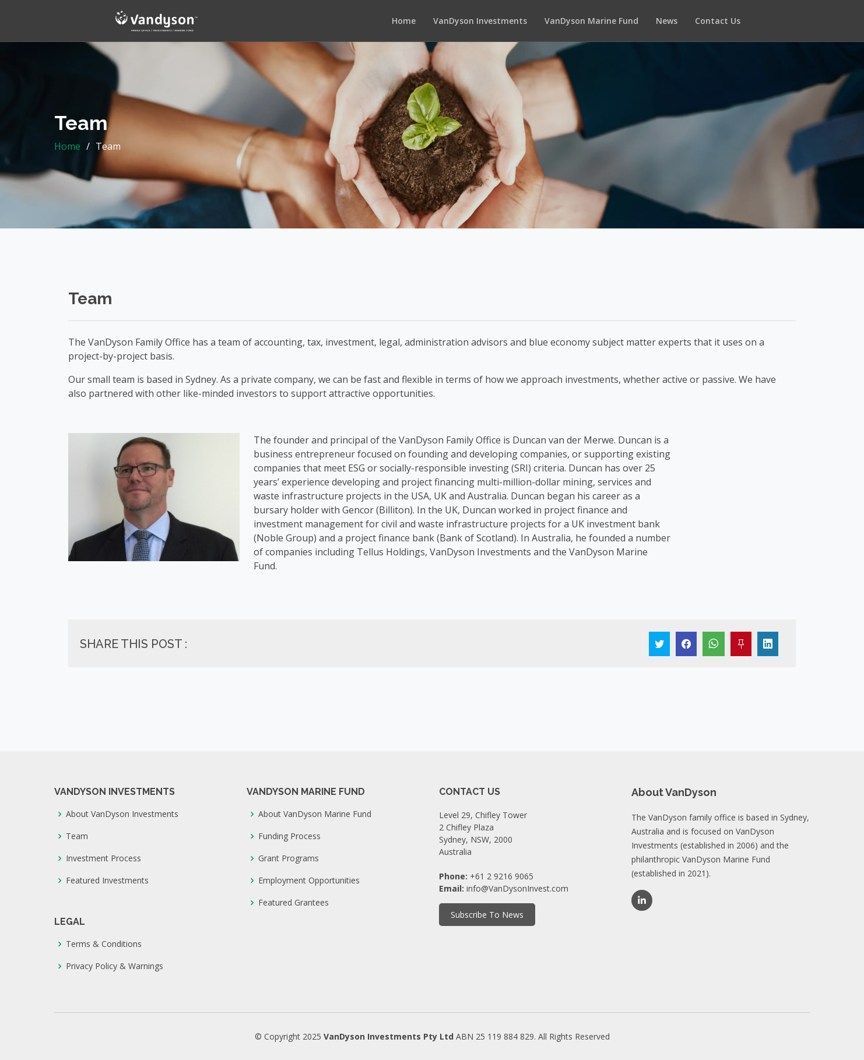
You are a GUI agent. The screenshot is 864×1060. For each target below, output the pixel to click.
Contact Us (717, 20)
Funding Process (289, 836)
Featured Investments (107, 880)
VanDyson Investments (480, 20)
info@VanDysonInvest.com (517, 888)
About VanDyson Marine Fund (314, 814)
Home (404, 20)
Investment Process (103, 858)
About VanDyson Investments (122, 814)
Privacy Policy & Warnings (114, 966)
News (666, 20)
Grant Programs (288, 858)
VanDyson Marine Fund (591, 20)
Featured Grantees (293, 903)
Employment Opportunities (309, 880)
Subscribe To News (487, 914)
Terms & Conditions (104, 944)
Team (77, 836)
